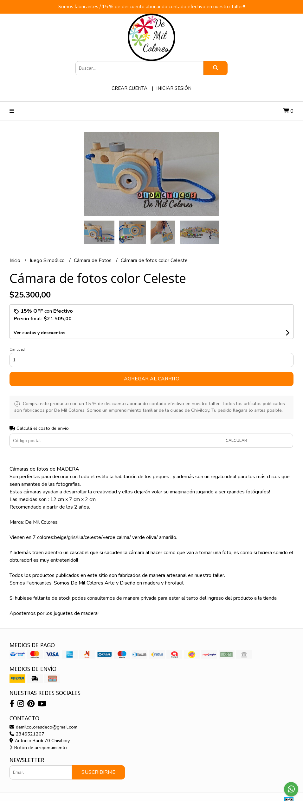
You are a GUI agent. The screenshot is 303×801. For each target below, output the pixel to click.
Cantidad (17, 349)
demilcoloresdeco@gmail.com (43, 727)
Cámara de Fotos (93, 260)
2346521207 (27, 734)
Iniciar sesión (173, 88)
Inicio (16, 260)
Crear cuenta (129, 88)
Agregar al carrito (151, 378)
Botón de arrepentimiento (38, 747)
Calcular (236, 440)
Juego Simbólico (47, 260)
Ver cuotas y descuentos (39, 333)
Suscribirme (98, 772)
